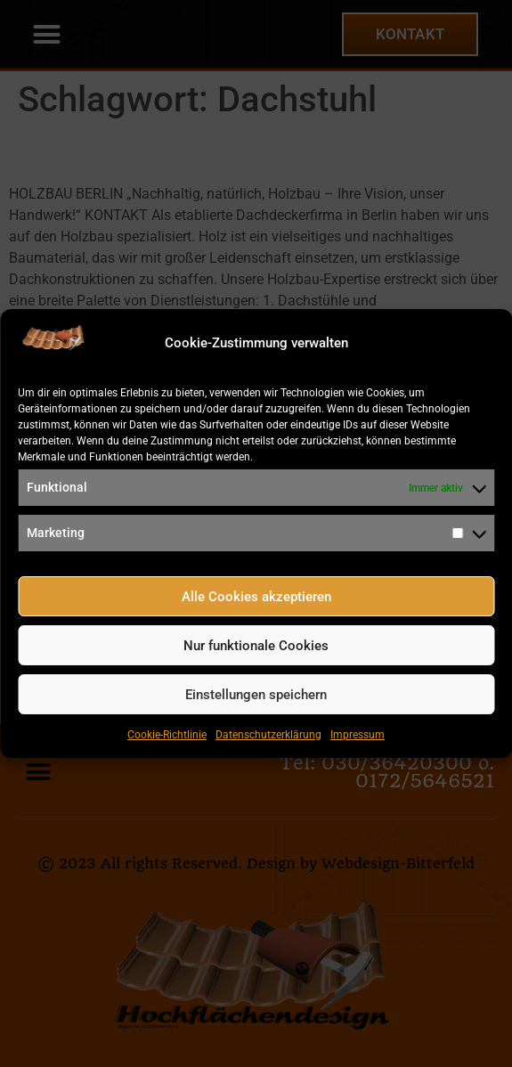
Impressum (357, 735)
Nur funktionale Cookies (256, 646)
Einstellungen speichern (256, 695)
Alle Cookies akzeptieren (256, 597)
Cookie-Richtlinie (167, 735)
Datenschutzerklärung (268, 735)
